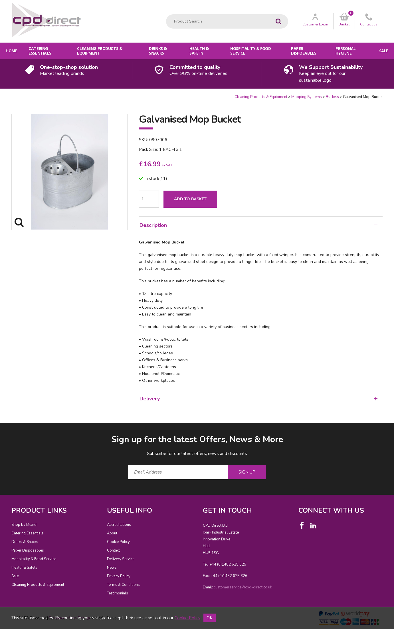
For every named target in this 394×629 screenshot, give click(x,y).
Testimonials (117, 593)
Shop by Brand (24, 524)
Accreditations (119, 524)
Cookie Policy (118, 541)
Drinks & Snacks (158, 51)
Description (258, 225)
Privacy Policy (118, 576)
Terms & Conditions (123, 584)
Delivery (258, 398)
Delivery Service (120, 559)
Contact (113, 550)
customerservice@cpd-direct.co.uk (243, 587)
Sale (383, 50)
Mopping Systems (306, 96)
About (112, 533)
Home (11, 50)
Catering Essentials (40, 51)
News (112, 567)
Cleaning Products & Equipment (99, 51)
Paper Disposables (303, 51)
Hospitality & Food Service (250, 51)
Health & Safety (199, 51)
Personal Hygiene (346, 51)
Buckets (332, 96)
